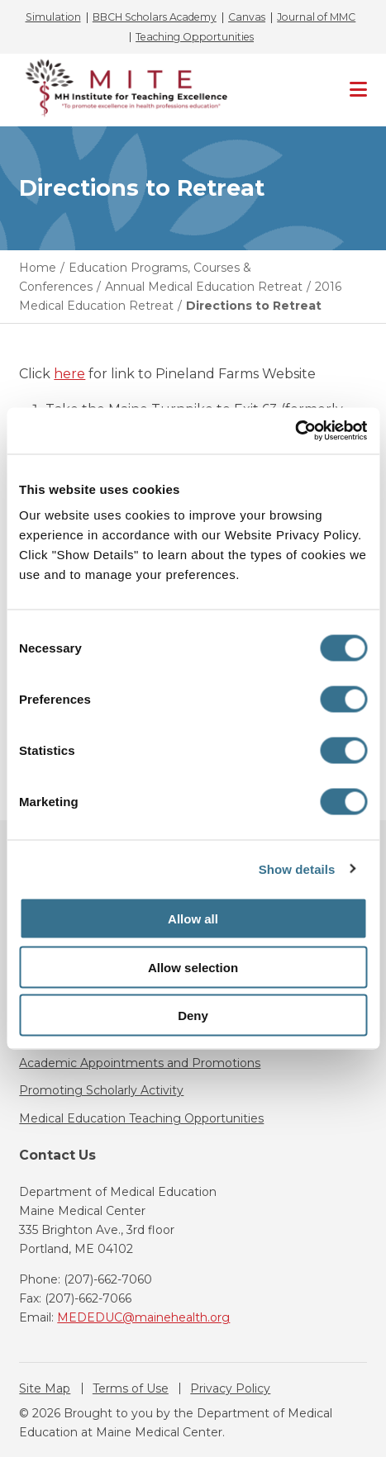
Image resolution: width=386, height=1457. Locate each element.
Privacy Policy (230, 1388)
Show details (297, 868)
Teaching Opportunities (195, 37)
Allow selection (193, 967)
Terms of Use (131, 1388)
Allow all (193, 919)
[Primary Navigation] (358, 90)
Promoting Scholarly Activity (101, 1090)
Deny (193, 1016)
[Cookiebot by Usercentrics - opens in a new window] (294, 431)
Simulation (53, 17)
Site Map (44, 1388)
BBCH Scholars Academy (155, 17)
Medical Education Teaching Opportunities (141, 1118)
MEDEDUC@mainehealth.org (143, 1317)
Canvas (246, 17)
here (69, 374)
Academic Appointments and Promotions (139, 1063)
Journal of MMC (316, 17)
